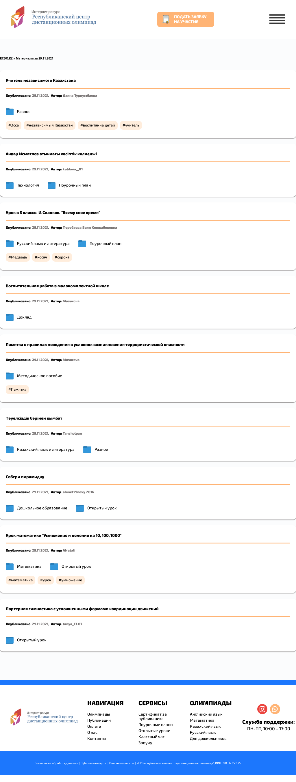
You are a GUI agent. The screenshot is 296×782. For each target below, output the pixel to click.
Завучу (145, 742)
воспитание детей (99, 125)
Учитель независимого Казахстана (41, 80)
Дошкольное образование (42, 507)
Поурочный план (75, 185)
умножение (71, 580)
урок (47, 580)
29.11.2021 (40, 95)
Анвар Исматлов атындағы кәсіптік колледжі (51, 153)
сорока (63, 257)
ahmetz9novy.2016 (78, 492)
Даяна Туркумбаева (80, 95)
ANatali (69, 550)
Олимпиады (98, 714)
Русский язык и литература (43, 243)
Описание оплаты (121, 763)
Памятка (18, 389)
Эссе (15, 125)
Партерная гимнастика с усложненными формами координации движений (82, 608)
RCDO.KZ (6, 58)
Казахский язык (205, 726)
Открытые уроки (154, 730)
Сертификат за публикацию (152, 716)
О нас (92, 732)
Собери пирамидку (25, 476)
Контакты (96, 738)
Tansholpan (72, 433)
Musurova (71, 301)
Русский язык (203, 732)
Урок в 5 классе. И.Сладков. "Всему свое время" (53, 212)
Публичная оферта (93, 763)
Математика (29, 566)
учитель (132, 125)
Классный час (151, 736)
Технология (28, 185)
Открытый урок (102, 507)
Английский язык (206, 714)
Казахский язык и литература (46, 449)
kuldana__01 (73, 169)
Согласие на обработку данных (56, 763)
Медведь (19, 257)
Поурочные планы (155, 724)
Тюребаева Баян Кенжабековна (90, 227)
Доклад (24, 316)
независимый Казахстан (51, 125)
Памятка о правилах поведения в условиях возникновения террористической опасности (95, 344)
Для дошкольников (208, 738)
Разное (24, 111)
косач (42, 257)
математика (22, 580)
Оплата (94, 726)
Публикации (99, 720)
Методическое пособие (39, 375)
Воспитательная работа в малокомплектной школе (57, 285)
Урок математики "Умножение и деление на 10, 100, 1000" (63, 535)
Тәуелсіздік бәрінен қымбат (34, 418)
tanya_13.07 (72, 624)
